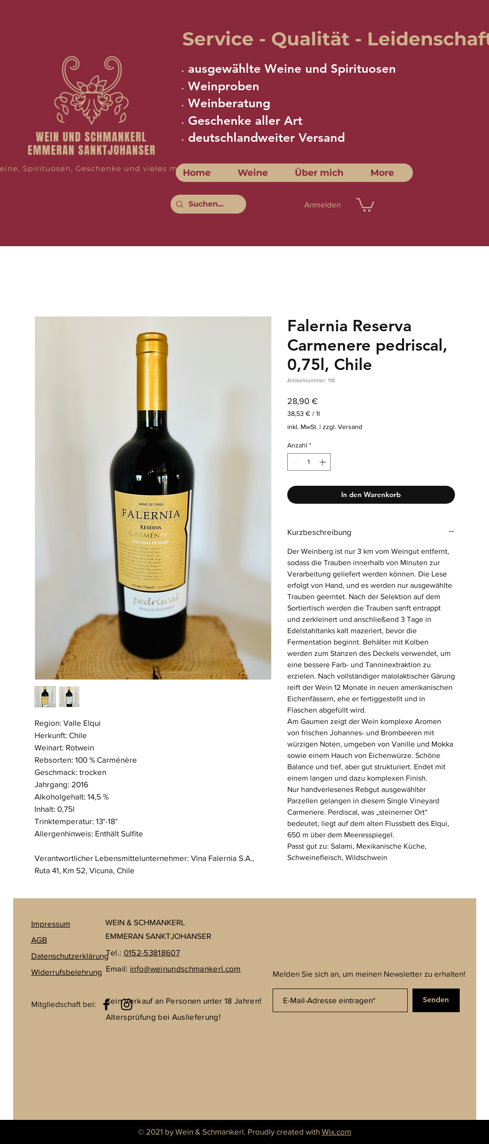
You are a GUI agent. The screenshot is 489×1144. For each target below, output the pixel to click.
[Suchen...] (207, 204)
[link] (365, 204)
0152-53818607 (152, 952)
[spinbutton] (308, 462)
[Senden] (436, 1000)
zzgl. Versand (342, 426)
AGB (39, 939)
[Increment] (323, 462)
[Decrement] (294, 462)
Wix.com (337, 1131)
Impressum (50, 923)
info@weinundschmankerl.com (185, 968)
